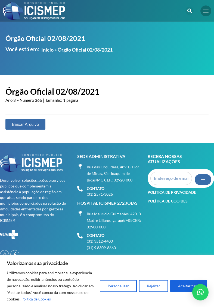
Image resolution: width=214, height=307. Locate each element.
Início (47, 50)
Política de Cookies (37, 299)
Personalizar (118, 286)
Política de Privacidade (172, 190)
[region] (107, 281)
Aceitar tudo (188, 286)
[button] (189, 11)
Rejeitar (153, 286)
